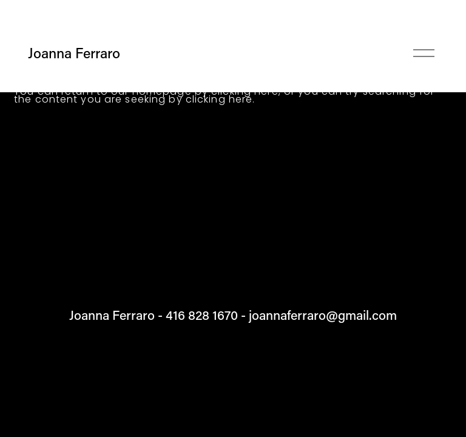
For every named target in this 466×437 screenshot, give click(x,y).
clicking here (219, 99)
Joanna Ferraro (74, 53)
